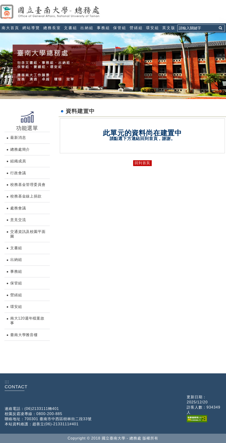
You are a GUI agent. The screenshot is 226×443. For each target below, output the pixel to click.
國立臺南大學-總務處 (59, 11)
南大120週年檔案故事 (27, 320)
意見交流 (18, 220)
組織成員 (18, 161)
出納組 (87, 28)
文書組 (70, 28)
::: (2, 2)
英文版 (168, 28)
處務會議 (18, 208)
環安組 (152, 28)
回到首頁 (142, 163)
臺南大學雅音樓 (24, 335)
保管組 (119, 28)
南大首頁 (10, 28)
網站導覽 (31, 28)
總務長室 (52, 28)
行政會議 (18, 173)
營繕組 (136, 28)
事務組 (103, 28)
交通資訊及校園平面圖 (27, 234)
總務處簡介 (20, 149)
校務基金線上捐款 (25, 196)
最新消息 (18, 138)
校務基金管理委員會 (27, 185)
